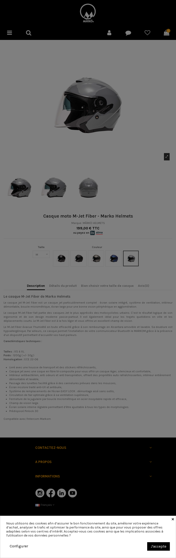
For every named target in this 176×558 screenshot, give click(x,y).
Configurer (19, 546)
